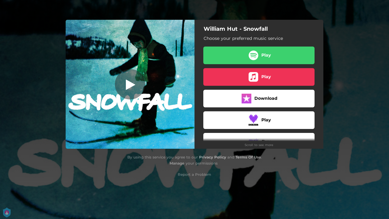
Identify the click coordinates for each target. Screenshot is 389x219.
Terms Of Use (248, 157)
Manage (177, 163)
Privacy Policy (212, 157)
